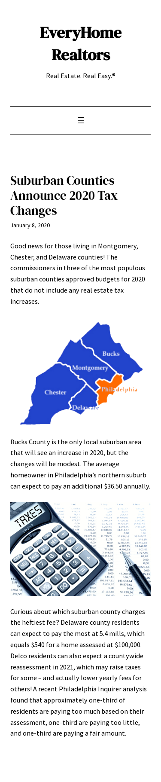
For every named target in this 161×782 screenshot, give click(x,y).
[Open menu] (81, 120)
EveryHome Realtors (81, 43)
